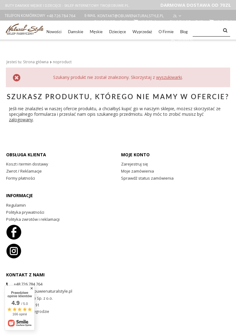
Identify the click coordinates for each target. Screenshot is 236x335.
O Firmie (166, 31)
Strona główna (36, 54)
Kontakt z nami (25, 267)
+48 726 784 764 (61, 16)
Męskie (96, 31)
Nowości (53, 31)
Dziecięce (117, 31)
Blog (184, 31)
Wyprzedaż (142, 31)
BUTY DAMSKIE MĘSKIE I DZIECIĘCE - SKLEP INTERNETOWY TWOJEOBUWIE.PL (67, 5)
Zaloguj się (180, 21)
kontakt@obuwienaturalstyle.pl (130, 16)
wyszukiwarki (169, 70)
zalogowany (21, 112)
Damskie (75, 31)
